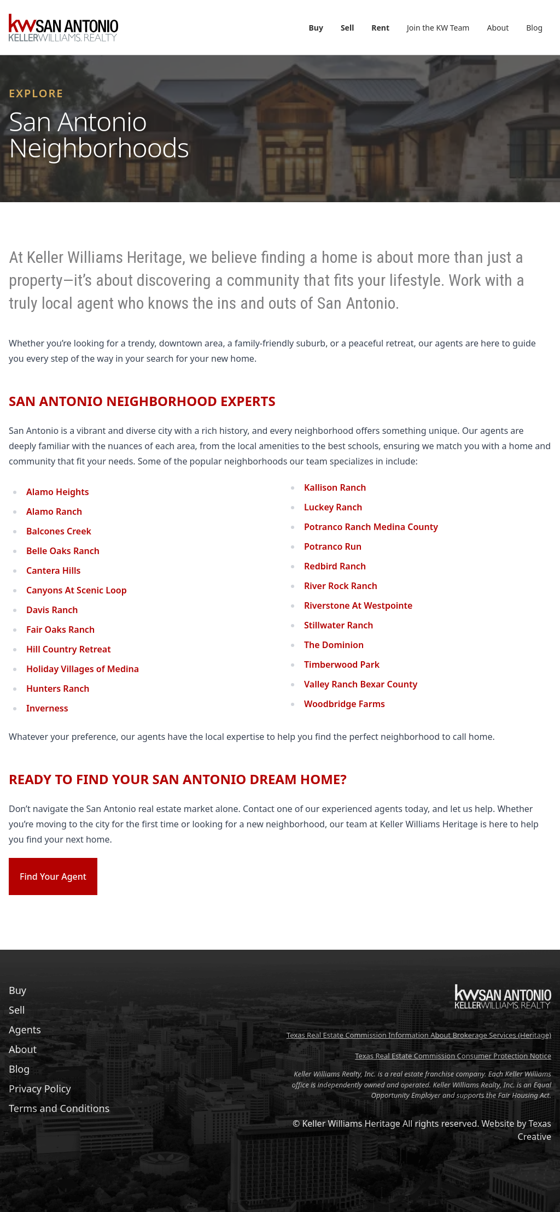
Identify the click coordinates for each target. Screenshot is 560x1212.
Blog (534, 27)
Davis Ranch (52, 610)
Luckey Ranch (333, 507)
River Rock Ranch (340, 586)
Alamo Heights (57, 492)
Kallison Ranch (335, 487)
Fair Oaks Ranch (60, 629)
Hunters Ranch (57, 689)
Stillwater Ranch (339, 625)
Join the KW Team (438, 27)
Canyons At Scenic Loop (76, 590)
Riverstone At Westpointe (358, 605)
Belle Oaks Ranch (63, 551)
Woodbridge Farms (344, 704)
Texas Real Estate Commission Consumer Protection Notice (453, 1056)
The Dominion (334, 645)
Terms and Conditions (59, 1108)
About (498, 27)
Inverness (47, 708)
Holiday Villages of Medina (82, 669)
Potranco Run (332, 546)
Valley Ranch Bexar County (360, 684)
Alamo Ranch (54, 511)
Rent (380, 27)
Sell (347, 27)
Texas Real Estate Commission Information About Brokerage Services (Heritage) (419, 1035)
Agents (25, 1029)
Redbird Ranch (335, 566)
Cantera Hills (53, 570)
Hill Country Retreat (68, 649)
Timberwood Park (342, 664)
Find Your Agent (53, 876)
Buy (316, 27)
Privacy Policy (40, 1088)
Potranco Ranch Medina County (371, 527)
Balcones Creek (58, 531)
